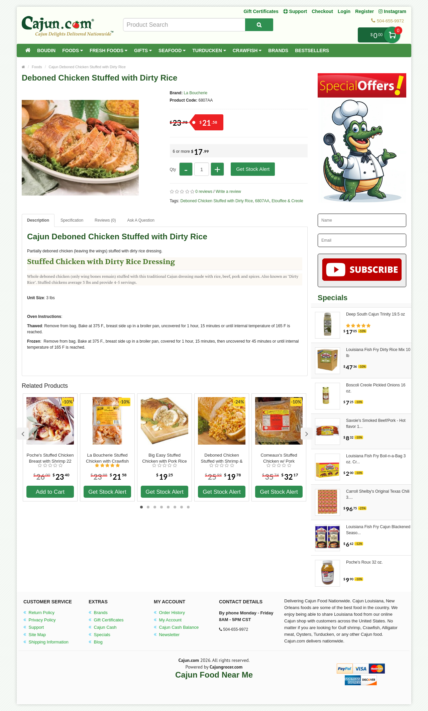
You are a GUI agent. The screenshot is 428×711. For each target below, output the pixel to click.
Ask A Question (140, 220)
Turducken (209, 50)
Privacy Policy (39, 619)
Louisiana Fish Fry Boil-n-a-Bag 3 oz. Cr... (376, 459)
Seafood (172, 50)
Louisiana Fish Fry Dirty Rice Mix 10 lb (378, 352)
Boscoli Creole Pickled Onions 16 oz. (375, 388)
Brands (278, 50)
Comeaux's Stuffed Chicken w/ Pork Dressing (278, 458)
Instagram (392, 11)
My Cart (392, 35)
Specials (99, 634)
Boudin (46, 50)
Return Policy (39, 612)
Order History (169, 612)
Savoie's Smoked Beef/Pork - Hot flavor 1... (376, 423)
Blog (96, 641)
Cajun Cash (103, 627)
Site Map (34, 634)
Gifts (143, 50)
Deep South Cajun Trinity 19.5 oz (375, 314)
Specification (72, 220)
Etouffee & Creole (287, 201)
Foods (72, 50)
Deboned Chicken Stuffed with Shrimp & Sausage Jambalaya (222, 458)
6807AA (262, 201)
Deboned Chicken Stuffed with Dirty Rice (217, 201)
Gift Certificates (260, 11)
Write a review (228, 191)
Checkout (322, 11)
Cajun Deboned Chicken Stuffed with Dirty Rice (87, 67)
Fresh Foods (108, 50)
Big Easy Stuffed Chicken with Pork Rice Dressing (164, 458)
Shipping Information (46, 641)
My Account (168, 619)
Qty (173, 169)
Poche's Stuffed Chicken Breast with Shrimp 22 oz (50, 458)
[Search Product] (259, 24)
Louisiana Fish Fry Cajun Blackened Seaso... (378, 529)
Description (38, 220)
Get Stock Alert (253, 169)
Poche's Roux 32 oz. (364, 562)
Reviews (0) (105, 220)
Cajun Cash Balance (176, 627)
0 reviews (203, 191)
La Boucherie (196, 93)
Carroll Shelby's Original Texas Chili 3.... (377, 494)
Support (33, 627)
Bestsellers (312, 50)
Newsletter (167, 634)
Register (364, 11)
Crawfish (247, 50)
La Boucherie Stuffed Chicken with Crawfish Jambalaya (107, 458)
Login (344, 11)
